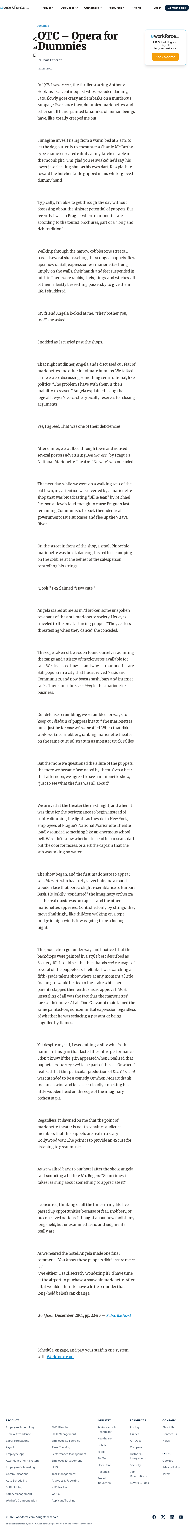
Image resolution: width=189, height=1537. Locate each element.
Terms (166, 1474)
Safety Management (19, 1494)
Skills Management (64, 1434)
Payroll (10, 1447)
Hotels (101, 1445)
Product (48, 8)
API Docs (135, 1440)
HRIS (55, 1467)
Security (135, 1465)
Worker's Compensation (21, 1500)
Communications (17, 1474)
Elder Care (104, 1465)
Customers (93, 8)
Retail (100, 1451)
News (166, 1440)
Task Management (63, 1474)
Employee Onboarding (20, 1467)
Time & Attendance (18, 1434)
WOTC (56, 1494)
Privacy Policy (171, 1467)
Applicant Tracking (63, 1500)
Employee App (15, 1454)
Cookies (167, 1460)
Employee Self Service (66, 1440)
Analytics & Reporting (65, 1480)
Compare (136, 1447)
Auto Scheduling (16, 1480)
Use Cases (69, 8)
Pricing (136, 7)
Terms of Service (78, 1523)
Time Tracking (61, 1447)
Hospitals (103, 1471)
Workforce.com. (60, 1356)
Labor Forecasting (17, 1440)
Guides (134, 1434)
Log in (157, 7)
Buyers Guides (139, 1483)
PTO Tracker (59, 1487)
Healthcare (104, 1438)
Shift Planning (60, 1427)
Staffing (102, 1458)
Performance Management (69, 1454)
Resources (117, 8)
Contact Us (169, 1434)
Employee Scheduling (20, 1427)
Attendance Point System (22, 1460)
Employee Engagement (67, 1460)
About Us (168, 1427)
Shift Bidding (14, 1487)
